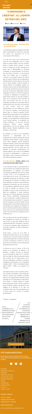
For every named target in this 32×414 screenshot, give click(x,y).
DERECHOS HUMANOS (7, 379)
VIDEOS (3, 381)
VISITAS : (5, 389)
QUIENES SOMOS (5, 385)
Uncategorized (12, 299)
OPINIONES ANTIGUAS (7, 375)
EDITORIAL (4, 369)
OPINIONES (4, 373)
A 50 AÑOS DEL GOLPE (7, 377)
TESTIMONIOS (5, 383)
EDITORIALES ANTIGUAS (8, 371)
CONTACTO (4, 387)
